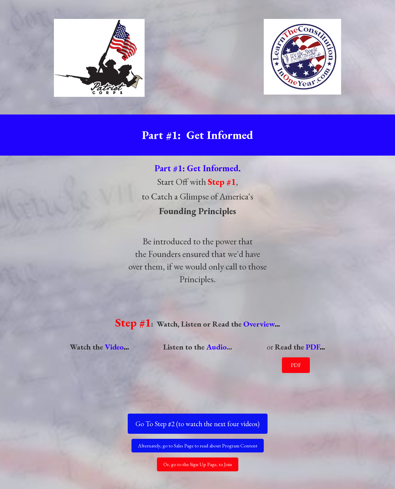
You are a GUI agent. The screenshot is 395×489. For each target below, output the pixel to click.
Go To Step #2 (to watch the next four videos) (197, 423)
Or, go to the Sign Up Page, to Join (197, 464)
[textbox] (198, 266)
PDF (296, 365)
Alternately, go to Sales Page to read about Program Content (197, 445)
